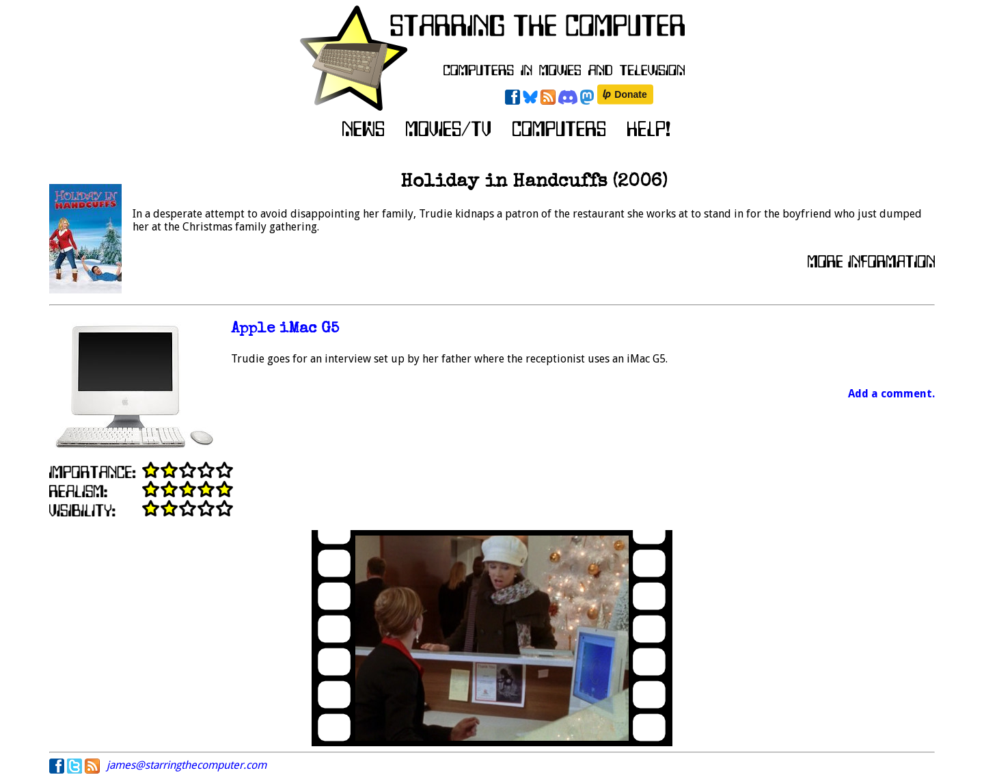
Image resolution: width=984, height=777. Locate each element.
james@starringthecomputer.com (186, 765)
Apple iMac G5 (285, 329)
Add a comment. (891, 393)
